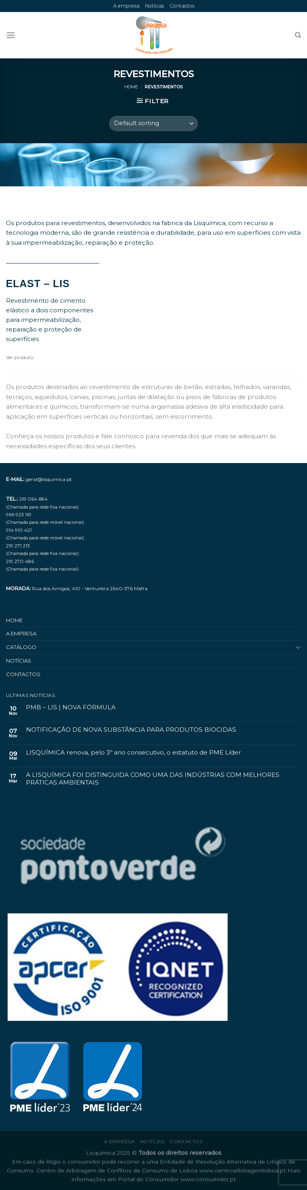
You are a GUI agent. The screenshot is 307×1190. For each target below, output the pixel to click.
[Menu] (10, 35)
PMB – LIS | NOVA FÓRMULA (71, 707)
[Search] (298, 35)
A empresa (126, 6)
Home (131, 87)
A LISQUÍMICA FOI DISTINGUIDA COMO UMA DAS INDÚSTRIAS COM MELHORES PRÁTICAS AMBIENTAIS (152, 778)
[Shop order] (153, 123)
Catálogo (21, 647)
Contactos (181, 6)
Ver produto (19, 357)
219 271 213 (18, 546)
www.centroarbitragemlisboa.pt (243, 1170)
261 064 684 (33, 499)
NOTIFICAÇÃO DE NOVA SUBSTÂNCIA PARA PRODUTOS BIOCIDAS (131, 729)
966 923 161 (18, 514)
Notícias (154, 6)
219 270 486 (20, 561)
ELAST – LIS (38, 283)
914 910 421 (19, 530)
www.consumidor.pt (208, 1179)
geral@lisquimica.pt (49, 479)
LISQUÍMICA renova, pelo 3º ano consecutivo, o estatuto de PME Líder (133, 752)
